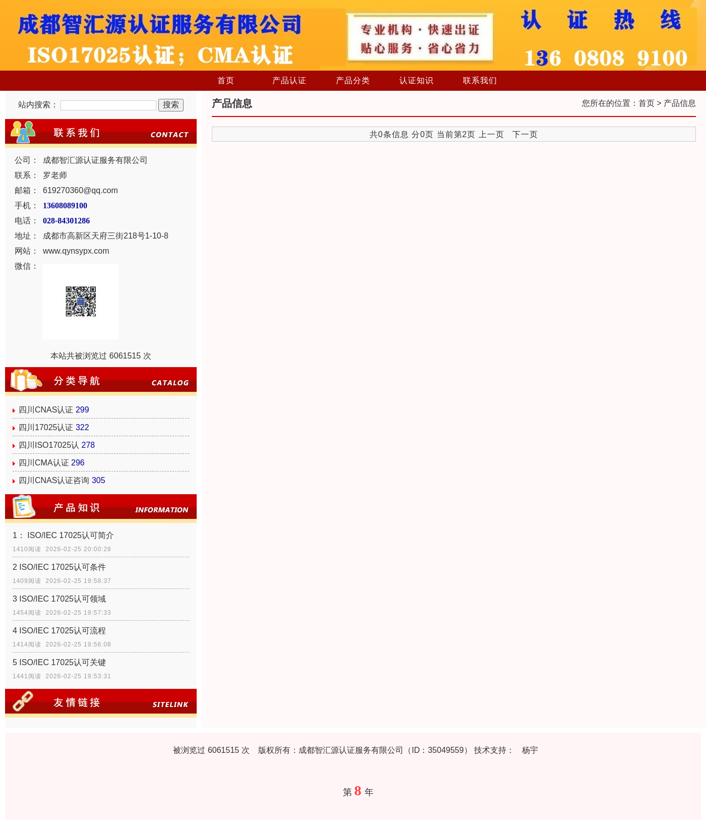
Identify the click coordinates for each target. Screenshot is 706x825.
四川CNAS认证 (46, 409)
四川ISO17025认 (49, 445)
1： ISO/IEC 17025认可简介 (63, 535)
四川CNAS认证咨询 (54, 480)
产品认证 (289, 80)
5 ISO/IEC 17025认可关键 (59, 662)
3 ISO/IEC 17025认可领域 (59, 599)
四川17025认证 (46, 427)
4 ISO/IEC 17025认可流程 (59, 630)
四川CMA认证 (44, 462)
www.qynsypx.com (76, 251)
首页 (225, 80)
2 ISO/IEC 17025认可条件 (59, 567)
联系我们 (480, 80)
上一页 (491, 134)
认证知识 (416, 80)
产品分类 (353, 80)
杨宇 (530, 750)
